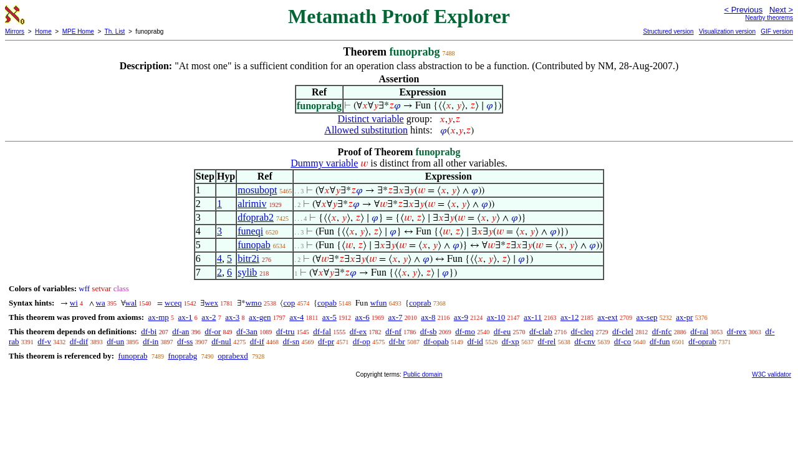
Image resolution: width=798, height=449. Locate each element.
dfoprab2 (256, 217)
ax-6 (362, 317)
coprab (420, 302)
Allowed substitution (366, 130)
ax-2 (208, 317)
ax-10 (496, 317)
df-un (115, 341)
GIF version (777, 31)
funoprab (132, 355)
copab (327, 302)
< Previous (743, 9)
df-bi (148, 331)
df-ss (185, 341)
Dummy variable (324, 163)
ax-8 (428, 317)
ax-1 (185, 317)
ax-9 (461, 317)
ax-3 (232, 317)
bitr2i (248, 258)
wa (100, 302)
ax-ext (607, 317)
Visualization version (727, 31)
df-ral (699, 331)
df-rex (737, 331)
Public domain (423, 374)
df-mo (465, 331)
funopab (254, 244)
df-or (212, 331)
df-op (361, 341)
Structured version (668, 31)
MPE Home (78, 31)
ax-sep (646, 317)
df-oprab (702, 341)
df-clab (540, 331)
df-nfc (662, 331)
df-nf (393, 331)
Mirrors (14, 31)
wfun (378, 302)
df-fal (322, 331)
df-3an (246, 331)
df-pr (326, 341)
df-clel (622, 331)
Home (43, 31)
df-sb (428, 331)
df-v (44, 341)
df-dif (79, 341)
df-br (397, 341)
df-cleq (582, 331)
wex (211, 302)
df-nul (221, 341)
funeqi (250, 231)
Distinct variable (371, 118)
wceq (173, 302)
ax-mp (158, 317)
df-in (150, 341)
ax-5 (329, 317)
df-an (180, 331)
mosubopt (257, 190)
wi (74, 302)
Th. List (115, 31)
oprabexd (233, 355)
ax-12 (569, 317)
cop (289, 302)
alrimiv (252, 203)
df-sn (291, 341)
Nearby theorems (769, 17)
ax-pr (684, 317)
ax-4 (296, 317)
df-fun (660, 341)
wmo (254, 302)
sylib (247, 272)
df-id (475, 341)
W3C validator (771, 374)
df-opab (435, 341)
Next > (781, 9)
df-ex (358, 331)
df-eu (502, 331)
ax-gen (260, 317)
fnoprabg (182, 355)
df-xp (510, 341)
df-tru (285, 331)
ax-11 (533, 317)
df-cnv (584, 341)
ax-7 (395, 317)
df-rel (547, 341)
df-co (622, 341)
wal (131, 302)
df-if (257, 341)
